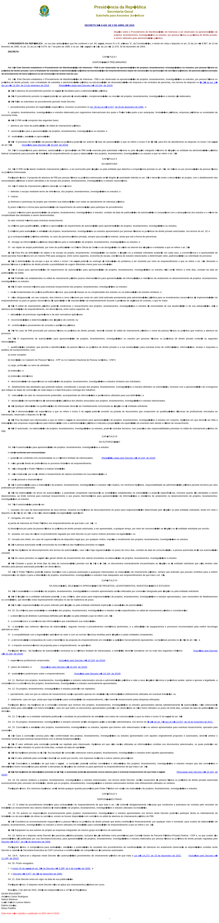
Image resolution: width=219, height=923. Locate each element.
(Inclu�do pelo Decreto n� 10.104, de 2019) (45, 145)
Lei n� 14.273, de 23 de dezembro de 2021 (157, 855)
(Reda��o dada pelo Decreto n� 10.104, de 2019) (86, 85)
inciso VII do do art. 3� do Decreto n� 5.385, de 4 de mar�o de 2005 (51, 868)
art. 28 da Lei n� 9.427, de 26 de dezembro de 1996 (117, 107)
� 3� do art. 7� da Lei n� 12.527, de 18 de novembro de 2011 (180, 722)
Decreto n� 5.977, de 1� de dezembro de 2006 (26, 841)
